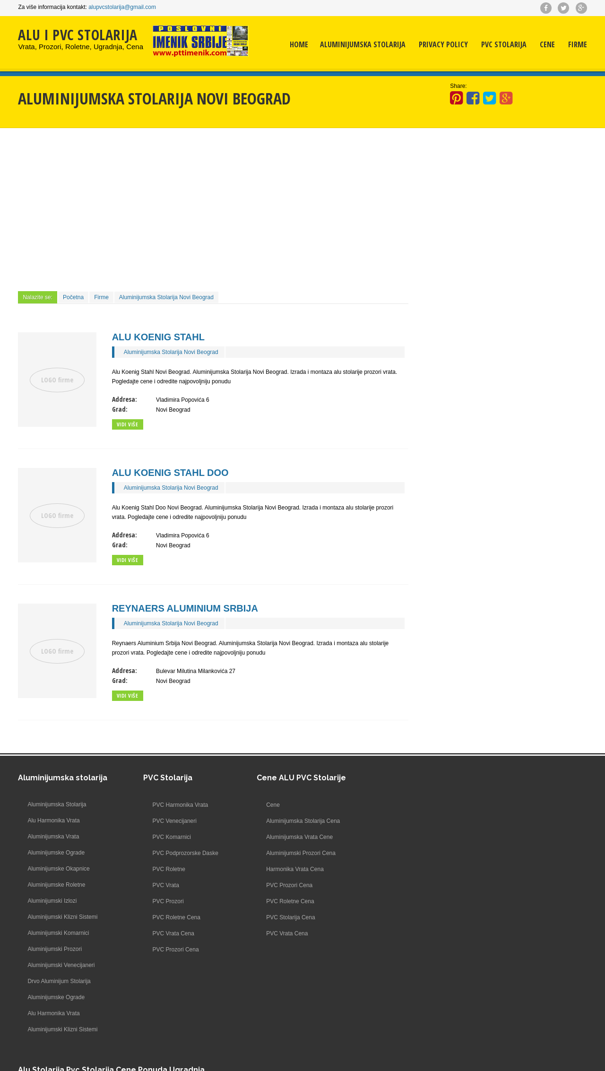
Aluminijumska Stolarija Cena (292, 821)
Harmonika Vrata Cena (284, 869)
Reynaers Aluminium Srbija (185, 608)
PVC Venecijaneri (163, 821)
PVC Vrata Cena (162, 933)
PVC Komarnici (160, 837)
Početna (73, 297)
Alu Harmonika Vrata (53, 821)
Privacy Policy (443, 45)
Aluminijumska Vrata (53, 837)
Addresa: (124, 399)
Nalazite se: (37, 297)
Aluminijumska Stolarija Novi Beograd (166, 297)
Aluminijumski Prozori (54, 949)
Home (299, 45)
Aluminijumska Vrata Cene (288, 837)
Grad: (120, 409)
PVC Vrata (154, 885)
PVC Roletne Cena (165, 917)
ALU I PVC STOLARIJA (77, 34)
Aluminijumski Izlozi (52, 901)
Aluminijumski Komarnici (58, 933)
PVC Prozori (157, 901)
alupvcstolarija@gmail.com (122, 7)
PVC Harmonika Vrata (169, 805)
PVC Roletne (157, 869)
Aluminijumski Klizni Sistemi (62, 917)
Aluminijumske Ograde (56, 853)
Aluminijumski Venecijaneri (61, 965)
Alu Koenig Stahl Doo (170, 472)
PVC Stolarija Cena (279, 917)
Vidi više (127, 424)
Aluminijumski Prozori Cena (290, 853)
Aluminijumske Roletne (56, 885)
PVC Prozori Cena (164, 949)
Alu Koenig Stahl (158, 337)
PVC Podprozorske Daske (174, 853)
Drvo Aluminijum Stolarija (58, 981)
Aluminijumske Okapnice (58, 869)
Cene (547, 45)
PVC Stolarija (504, 45)
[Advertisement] (213, 208)
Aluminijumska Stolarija (363, 45)
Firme (577, 45)
